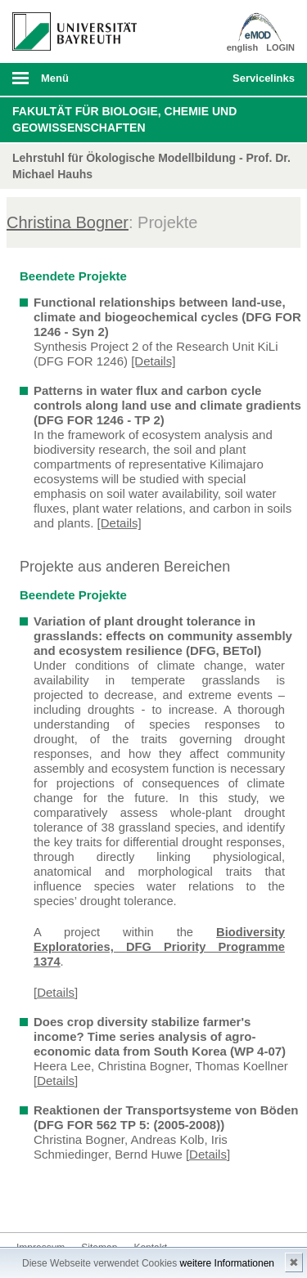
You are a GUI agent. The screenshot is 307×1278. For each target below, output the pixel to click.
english (243, 47)
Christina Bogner (68, 222)
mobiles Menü (68, 83)
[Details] (153, 361)
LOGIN (280, 47)
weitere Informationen (227, 1263)
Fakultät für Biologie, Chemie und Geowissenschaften (124, 119)
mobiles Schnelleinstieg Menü (260, 83)
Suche (193, 79)
